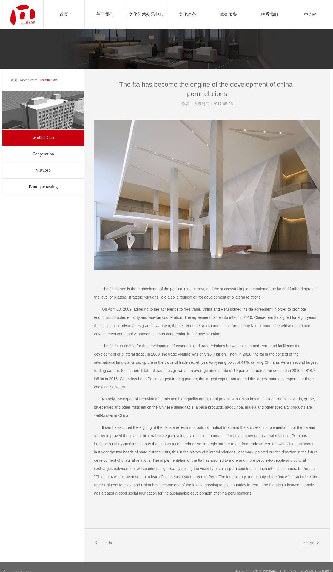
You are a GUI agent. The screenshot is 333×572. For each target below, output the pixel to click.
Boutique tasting (43, 186)
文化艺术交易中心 (146, 14)
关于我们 (105, 14)
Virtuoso (43, 170)
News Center (28, 80)
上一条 (103, 543)
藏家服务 (228, 14)
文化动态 (187, 14)
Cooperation (43, 154)
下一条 (311, 543)
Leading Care (49, 80)
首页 (63, 14)
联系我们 (269, 14)
